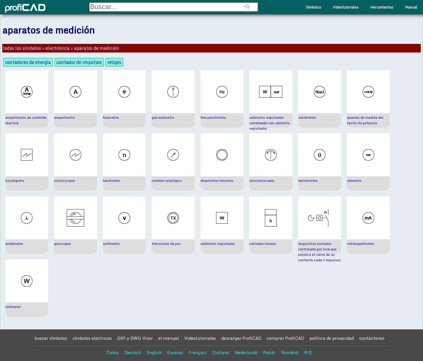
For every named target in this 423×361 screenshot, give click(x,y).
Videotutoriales (346, 7)
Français (197, 352)
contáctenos (372, 338)
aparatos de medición (96, 48)
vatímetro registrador (217, 243)
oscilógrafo (14, 180)
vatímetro (13, 306)
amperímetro (64, 117)
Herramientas (381, 7)
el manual (168, 338)
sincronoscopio (261, 180)
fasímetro (111, 117)
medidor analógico (167, 180)
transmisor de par (166, 243)
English (154, 352)
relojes (114, 62)
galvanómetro (163, 117)
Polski (269, 352)
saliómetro (307, 117)
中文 (308, 352)
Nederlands (246, 352)
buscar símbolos (50, 338)
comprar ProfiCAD (285, 338)
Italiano (220, 352)
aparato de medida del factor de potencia (365, 120)
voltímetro (111, 243)
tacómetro (111, 180)
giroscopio (62, 243)
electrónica (57, 48)
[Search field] (173, 7)
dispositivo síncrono (216, 180)
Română (289, 352)
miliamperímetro (360, 243)
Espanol (175, 352)
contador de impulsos (79, 62)
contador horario (262, 243)
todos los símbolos (22, 48)
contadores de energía (28, 62)
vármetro (354, 180)
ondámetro (14, 243)
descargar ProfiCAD (241, 338)
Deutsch (132, 352)
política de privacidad (332, 338)
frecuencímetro (213, 117)
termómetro (308, 180)
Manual (411, 7)
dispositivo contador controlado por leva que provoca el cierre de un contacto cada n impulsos (319, 252)
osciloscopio (64, 180)
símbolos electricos (92, 338)
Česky (113, 352)
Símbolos (313, 7)
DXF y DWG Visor (135, 338)
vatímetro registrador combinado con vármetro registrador (269, 123)
